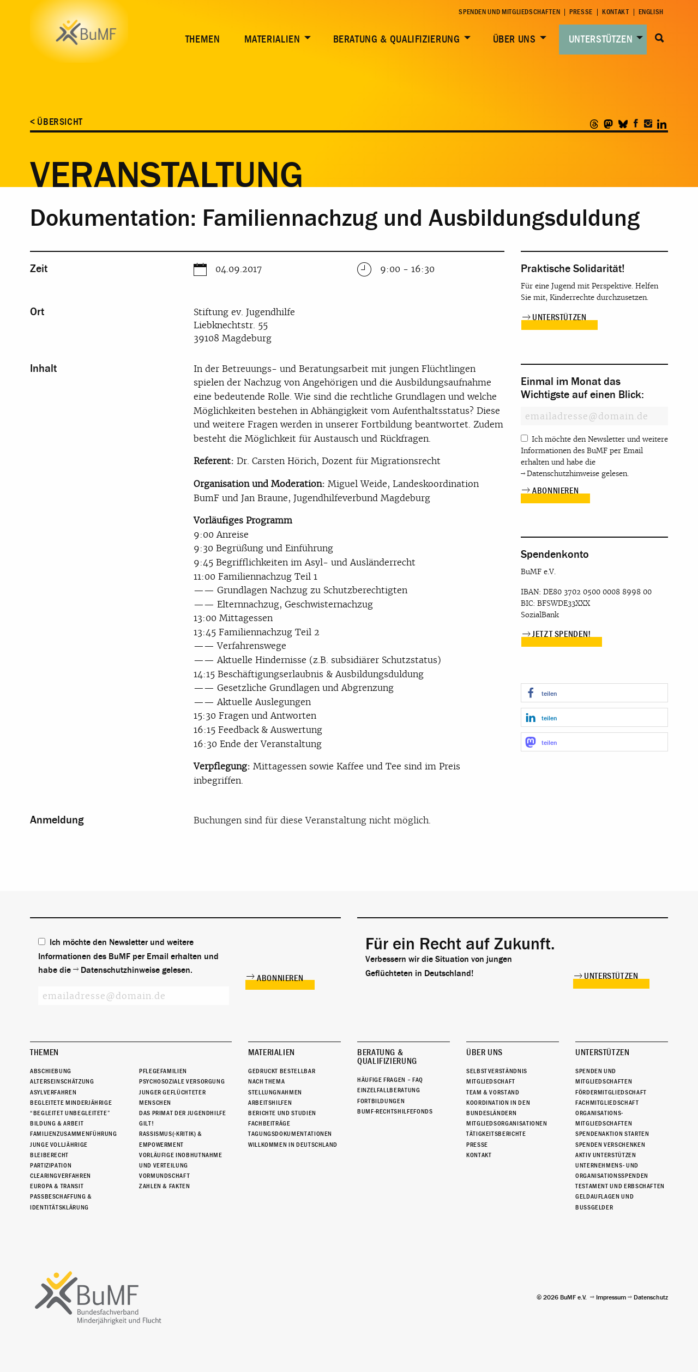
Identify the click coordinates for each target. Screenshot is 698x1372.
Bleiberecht (49, 1155)
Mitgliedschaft (490, 1081)
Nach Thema (266, 1081)
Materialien (272, 39)
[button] (594, 692)
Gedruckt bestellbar (281, 1071)
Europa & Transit (56, 1186)
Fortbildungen (381, 1101)
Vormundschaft (164, 1176)
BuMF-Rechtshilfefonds (394, 1111)
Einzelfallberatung (388, 1090)
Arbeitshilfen (270, 1102)
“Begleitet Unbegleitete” (70, 1113)
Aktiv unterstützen (605, 1155)
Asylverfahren (53, 1092)
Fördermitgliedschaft (611, 1092)
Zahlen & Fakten (164, 1186)
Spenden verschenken (610, 1144)
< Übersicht (56, 122)
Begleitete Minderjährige (71, 1102)
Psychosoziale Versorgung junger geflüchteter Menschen (182, 1092)
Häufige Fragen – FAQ (390, 1080)
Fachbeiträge (269, 1123)
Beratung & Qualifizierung (396, 39)
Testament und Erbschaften (620, 1186)
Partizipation (50, 1165)
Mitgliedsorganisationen (506, 1123)
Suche (659, 38)
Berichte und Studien (282, 1113)
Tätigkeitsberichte (496, 1134)
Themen (202, 39)
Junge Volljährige (59, 1144)
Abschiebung (50, 1071)
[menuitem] (200, 40)
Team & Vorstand (493, 1092)
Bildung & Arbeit (56, 1123)
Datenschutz (651, 1297)
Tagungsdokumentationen (290, 1134)
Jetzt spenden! (561, 634)
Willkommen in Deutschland (293, 1144)
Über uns (514, 39)
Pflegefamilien (163, 1071)
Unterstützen (601, 39)
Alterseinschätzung (62, 1081)
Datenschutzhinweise (563, 473)
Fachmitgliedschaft (607, 1102)
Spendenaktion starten (612, 1134)
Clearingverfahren (60, 1176)
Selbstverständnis (496, 1071)
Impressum (611, 1297)
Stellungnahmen (275, 1092)
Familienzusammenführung (73, 1134)
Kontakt (615, 12)
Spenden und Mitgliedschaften (509, 12)
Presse (581, 12)
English (651, 12)
